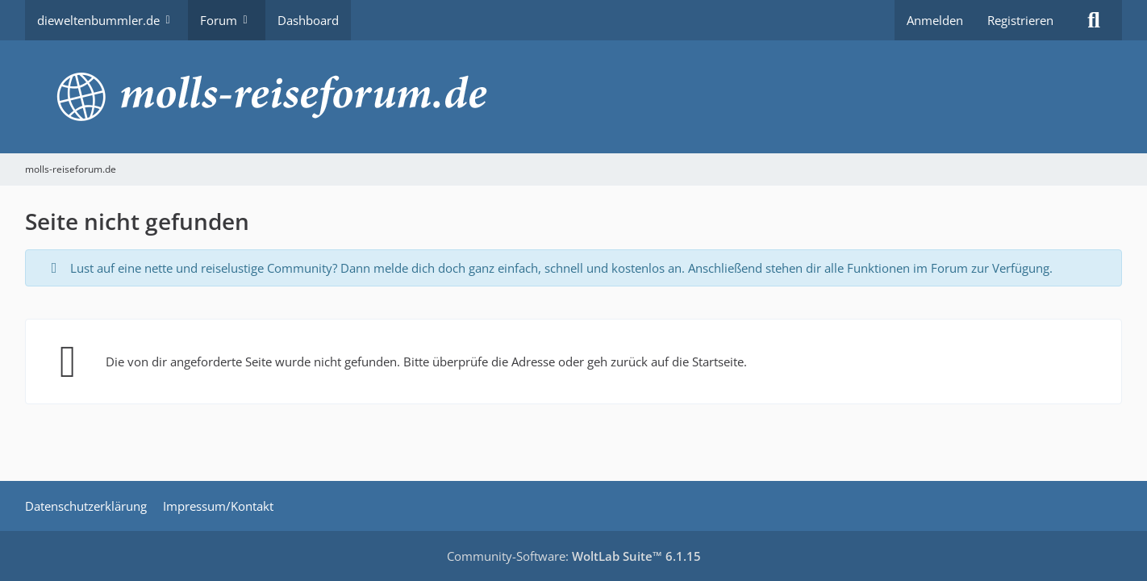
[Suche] (1094, 20)
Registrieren (1020, 20)
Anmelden (935, 20)
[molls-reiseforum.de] (573, 97)
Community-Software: (574, 556)
